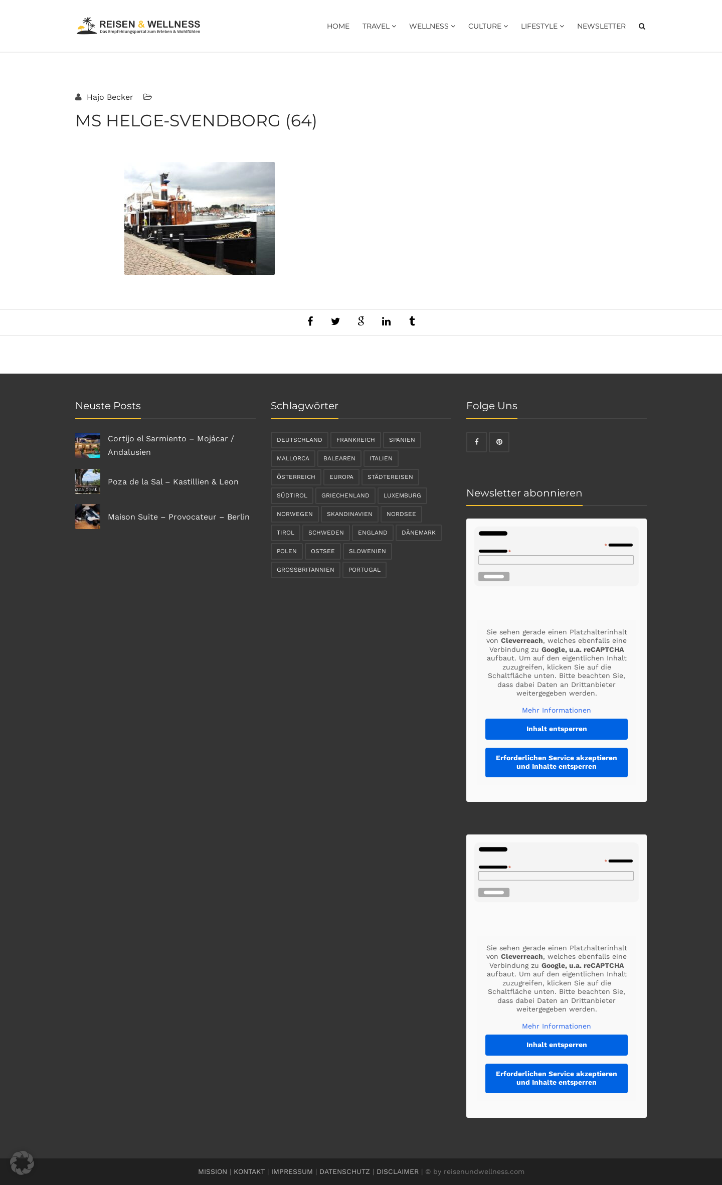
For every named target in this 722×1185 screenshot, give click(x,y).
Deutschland (299, 439)
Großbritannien (305, 569)
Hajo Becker (108, 97)
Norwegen (295, 514)
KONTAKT (249, 1171)
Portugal (364, 569)
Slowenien (367, 551)
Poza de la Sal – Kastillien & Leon (173, 481)
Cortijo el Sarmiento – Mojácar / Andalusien (171, 445)
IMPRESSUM (292, 1171)
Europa (341, 476)
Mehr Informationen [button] (556, 710)
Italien (381, 458)
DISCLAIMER (398, 1171)
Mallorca (293, 458)
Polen (287, 551)
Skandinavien (350, 514)
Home (338, 26)
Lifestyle (542, 26)
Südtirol (292, 495)
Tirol (285, 532)
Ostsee (323, 551)
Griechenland (345, 495)
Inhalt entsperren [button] (556, 729)
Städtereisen (390, 476)
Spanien (402, 439)
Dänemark (419, 532)
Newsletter (601, 26)
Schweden (326, 532)
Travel (379, 26)
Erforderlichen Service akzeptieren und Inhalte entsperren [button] (556, 762)
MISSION (212, 1171)
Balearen (339, 458)
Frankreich (355, 439)
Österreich (296, 476)
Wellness (432, 26)
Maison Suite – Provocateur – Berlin (179, 517)
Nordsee (401, 514)
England (373, 532)
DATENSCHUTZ (344, 1171)
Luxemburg (402, 495)
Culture (488, 26)
